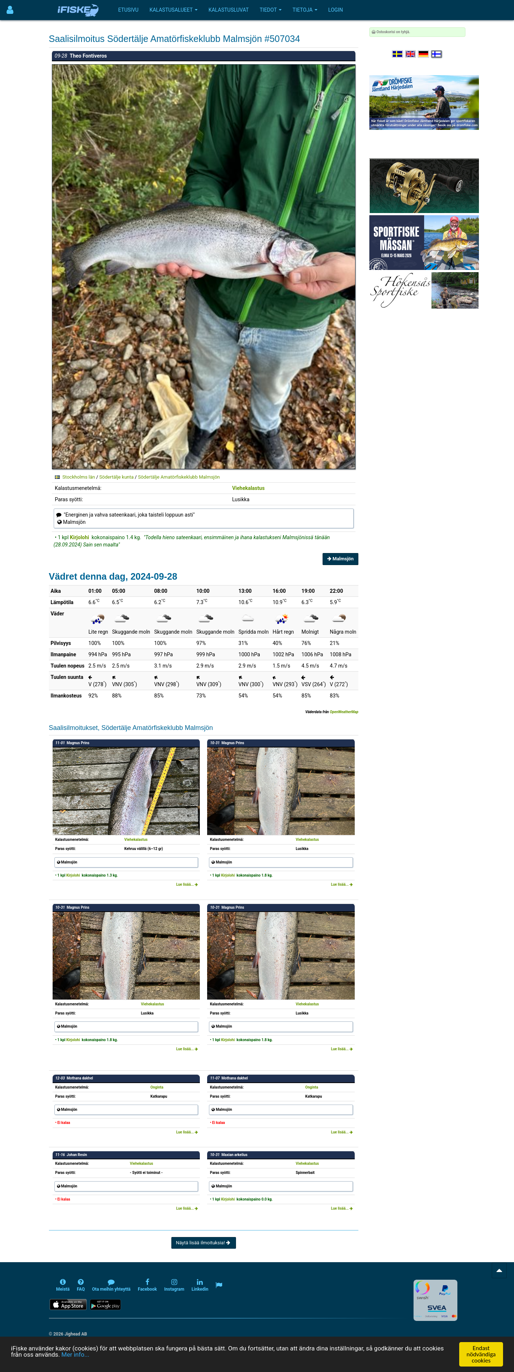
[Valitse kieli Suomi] (436, 54)
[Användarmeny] (10, 10)
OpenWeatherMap (344, 712)
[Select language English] (411, 54)
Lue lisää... (187, 884)
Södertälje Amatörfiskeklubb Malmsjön (179, 477)
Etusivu (128, 10)
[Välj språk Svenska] (397, 54)
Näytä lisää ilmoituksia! (203, 1242)
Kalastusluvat (229, 10)
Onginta (157, 1087)
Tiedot (271, 10)
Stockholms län (78, 477)
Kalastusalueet (173, 10)
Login (335, 10)
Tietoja (305, 10)
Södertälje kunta (116, 477)
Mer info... (75, 1354)
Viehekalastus (248, 488)
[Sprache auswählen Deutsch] (423, 54)
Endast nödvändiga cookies (481, 1354)
